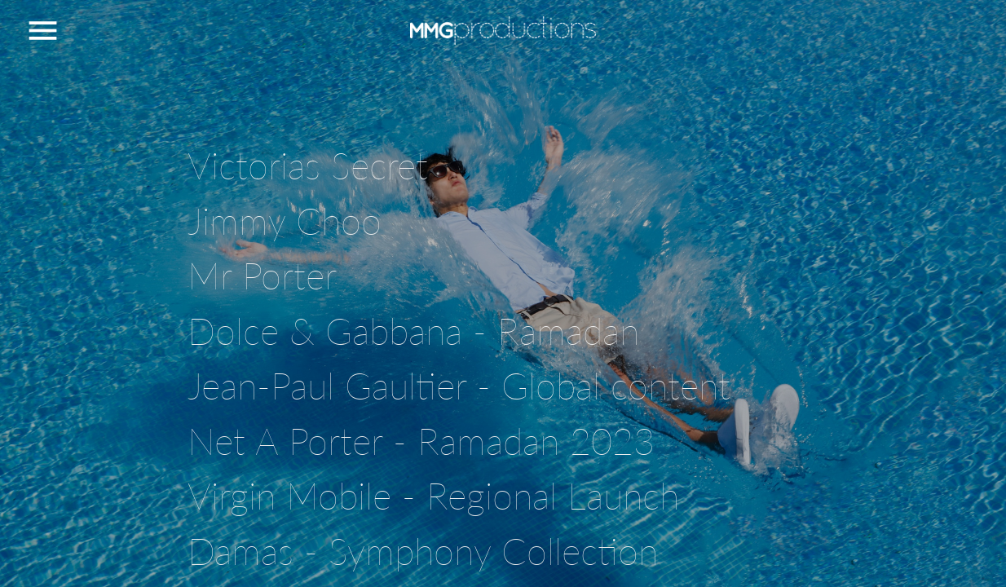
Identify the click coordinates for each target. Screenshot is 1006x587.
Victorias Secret (308, 165)
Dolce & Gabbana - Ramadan (413, 331)
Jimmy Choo (285, 221)
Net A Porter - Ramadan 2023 (421, 441)
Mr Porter (262, 276)
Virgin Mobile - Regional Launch (433, 496)
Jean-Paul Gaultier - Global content (459, 386)
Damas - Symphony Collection (423, 551)
